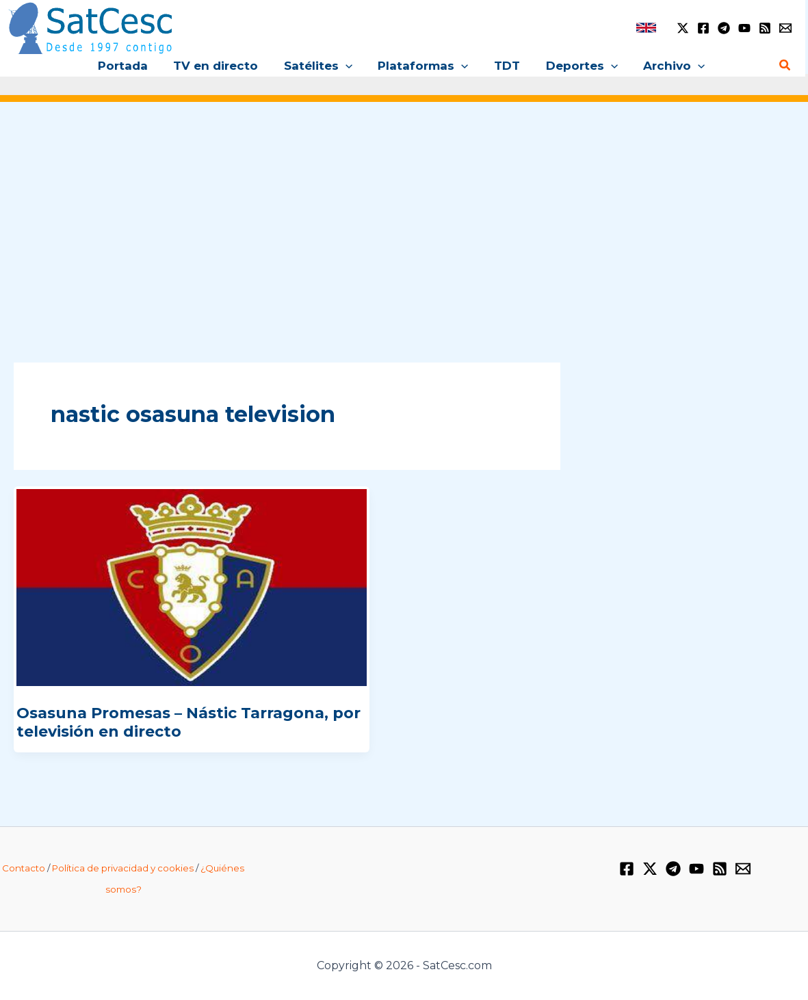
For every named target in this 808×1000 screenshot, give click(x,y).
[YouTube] (744, 28)
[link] (646, 28)
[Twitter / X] (683, 28)
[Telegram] (724, 28)
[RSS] (765, 28)
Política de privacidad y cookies (123, 868)
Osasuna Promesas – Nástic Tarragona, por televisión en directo (188, 722)
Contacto (23, 868)
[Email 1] (785, 28)
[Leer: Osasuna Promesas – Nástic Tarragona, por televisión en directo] (191, 586)
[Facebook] (703, 28)
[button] (347, 65)
